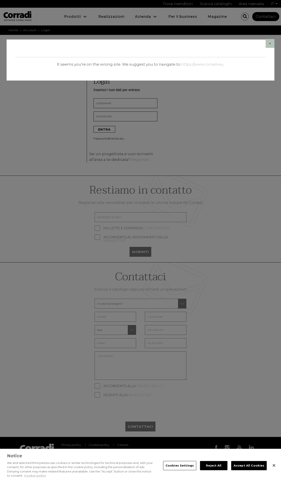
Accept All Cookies (249, 466)
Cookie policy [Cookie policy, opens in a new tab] (35, 476)
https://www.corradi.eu (202, 64)
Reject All (213, 466)
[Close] (270, 43)
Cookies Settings (180, 466)
